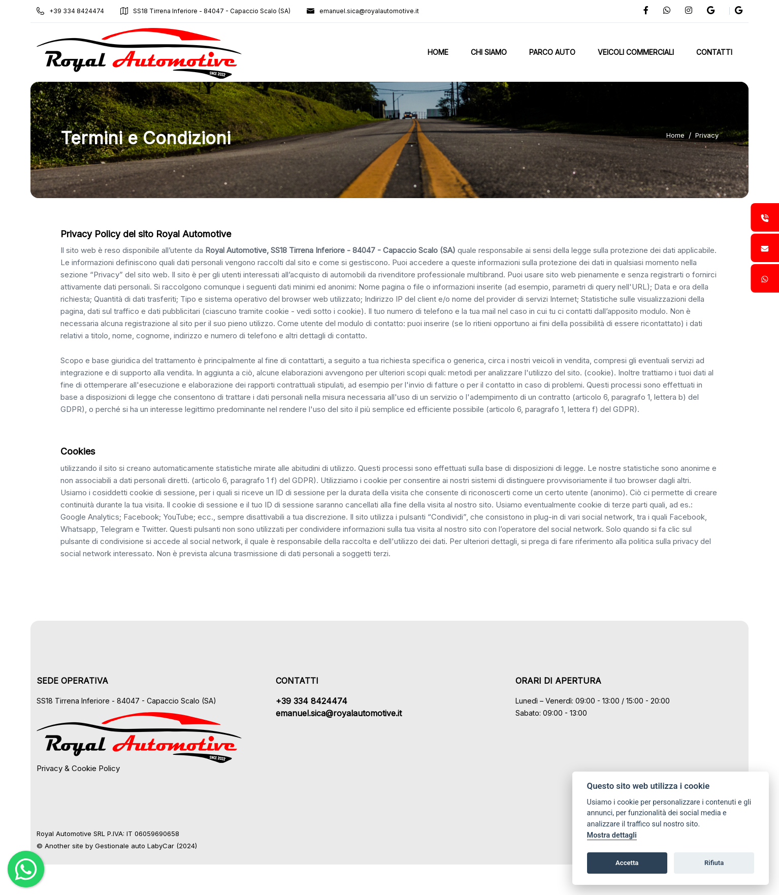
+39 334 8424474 (70, 11)
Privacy (707, 135)
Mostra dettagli (612, 835)
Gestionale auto (120, 846)
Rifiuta (714, 863)
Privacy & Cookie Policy (78, 768)
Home (675, 135)
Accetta (626, 863)
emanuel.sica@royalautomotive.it (363, 11)
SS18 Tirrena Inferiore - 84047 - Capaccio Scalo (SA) (205, 11)
